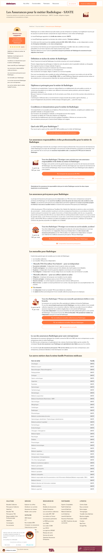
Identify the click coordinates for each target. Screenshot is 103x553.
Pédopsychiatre (35, 372)
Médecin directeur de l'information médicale (43, 483)
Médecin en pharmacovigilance (40, 463)
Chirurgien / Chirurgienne (38, 431)
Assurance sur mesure (31, 509)
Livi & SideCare (65, 514)
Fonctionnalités (36, 3)
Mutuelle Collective (11, 504)
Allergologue (34, 404)
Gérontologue (35, 401)
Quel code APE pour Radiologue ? (16, 65)
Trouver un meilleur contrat (88, 3)
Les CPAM (46, 523)
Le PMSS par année (48, 521)
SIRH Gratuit (28, 518)
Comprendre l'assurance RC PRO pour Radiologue (68, 178)
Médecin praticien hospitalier (39, 422)
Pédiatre (33, 439)
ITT (26, 520)
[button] (9, 550)
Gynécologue (35, 387)
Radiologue (34, 410)
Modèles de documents (49, 507)
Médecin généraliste (37, 466)
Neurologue (34, 436)
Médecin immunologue (37, 445)
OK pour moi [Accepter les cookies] (14, 545)
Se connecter (72, 3)
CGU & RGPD (83, 518)
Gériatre (33, 448)
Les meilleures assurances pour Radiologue (17, 40)
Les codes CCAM (48, 525)
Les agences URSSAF (49, 530)
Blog (44, 504)
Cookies (82, 521)
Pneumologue (35, 442)
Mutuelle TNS (10, 511)
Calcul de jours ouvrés (31, 527)
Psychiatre (34, 384)
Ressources (56, 3)
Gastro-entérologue (37, 378)
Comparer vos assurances (32, 525)
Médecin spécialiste (36, 471)
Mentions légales (84, 516)
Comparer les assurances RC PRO (68, 174)
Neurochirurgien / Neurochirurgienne (41, 369)
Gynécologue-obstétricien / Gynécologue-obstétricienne (47, 419)
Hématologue (35, 393)
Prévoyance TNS (11, 514)
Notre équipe (83, 509)
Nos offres (26, 3)
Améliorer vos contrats (31, 507)
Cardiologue (34, 407)
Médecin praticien (36, 486)
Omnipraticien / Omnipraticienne (40, 457)
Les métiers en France (49, 516)
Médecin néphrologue (37, 454)
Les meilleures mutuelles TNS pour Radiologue (68, 322)
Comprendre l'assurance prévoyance (68, 243)
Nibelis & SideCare (66, 511)
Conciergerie (10, 523)
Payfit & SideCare (66, 507)
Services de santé (48, 535)
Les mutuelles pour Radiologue (16, 77)
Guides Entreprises (48, 509)
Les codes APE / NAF (48, 514)
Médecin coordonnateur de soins (40, 416)
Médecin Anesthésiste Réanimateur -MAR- (43, 398)
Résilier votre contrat (30, 511)
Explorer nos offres (30, 504)
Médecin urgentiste (36, 489)
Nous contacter (84, 507)
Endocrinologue (35, 428)
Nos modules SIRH (30, 522)
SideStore (9, 520)
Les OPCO (46, 528)
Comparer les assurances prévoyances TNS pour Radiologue (68, 239)
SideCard (8, 509)
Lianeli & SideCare (66, 516)
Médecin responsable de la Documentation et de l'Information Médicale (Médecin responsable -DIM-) (59, 477)
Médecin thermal (36, 480)
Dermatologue (35, 425)
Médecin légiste (35, 433)
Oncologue (34, 364)
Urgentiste (34, 381)
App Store (82, 523)
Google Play (83, 525)
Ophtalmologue (35, 390)
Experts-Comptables (67, 504)
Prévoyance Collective (12, 507)
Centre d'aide (83, 504)
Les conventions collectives (50, 511)
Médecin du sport (36, 366)
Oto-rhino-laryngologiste (38, 460)
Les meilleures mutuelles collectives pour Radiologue (68, 318)
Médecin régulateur (36, 451)
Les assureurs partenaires (50, 518)
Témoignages (83, 511)
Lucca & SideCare (66, 509)
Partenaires (46, 3)
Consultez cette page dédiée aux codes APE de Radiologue (63, 133)
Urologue (34, 375)
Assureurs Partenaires (67, 518)
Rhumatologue (35, 413)
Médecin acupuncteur (37, 396)
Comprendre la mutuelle (68, 327)
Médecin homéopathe (37, 468)
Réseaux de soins (48, 533)
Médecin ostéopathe (37, 474)
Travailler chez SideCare (86, 514)
